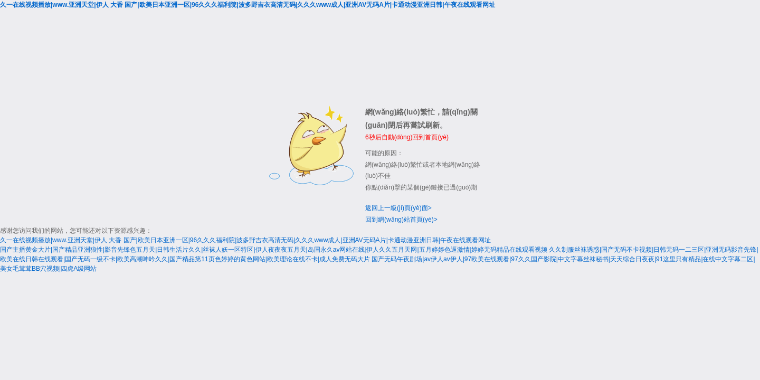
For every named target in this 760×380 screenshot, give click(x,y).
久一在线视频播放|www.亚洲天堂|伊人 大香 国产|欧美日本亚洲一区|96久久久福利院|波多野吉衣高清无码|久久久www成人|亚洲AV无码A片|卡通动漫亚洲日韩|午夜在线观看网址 (247, 4)
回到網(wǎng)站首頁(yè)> (401, 219)
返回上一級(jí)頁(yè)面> (398, 208)
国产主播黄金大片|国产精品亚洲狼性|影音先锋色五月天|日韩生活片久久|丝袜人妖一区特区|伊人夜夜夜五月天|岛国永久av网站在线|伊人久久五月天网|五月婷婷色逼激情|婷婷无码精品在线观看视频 (273, 249)
